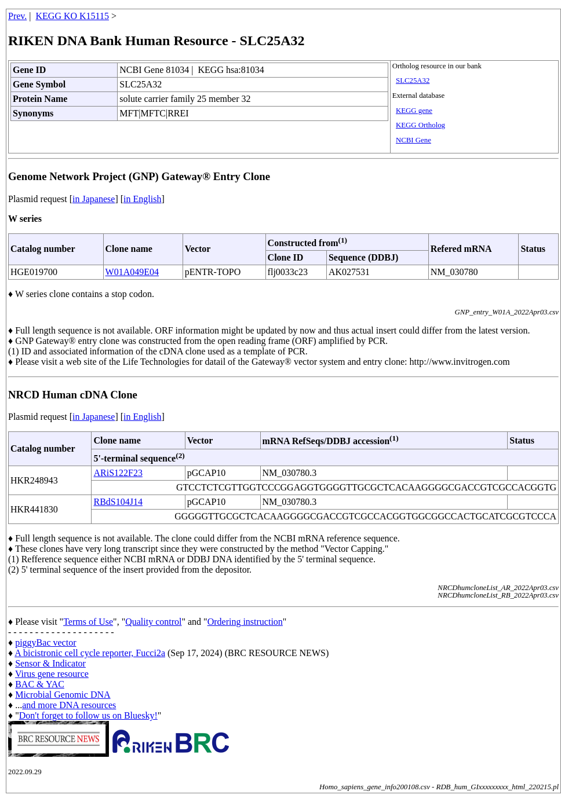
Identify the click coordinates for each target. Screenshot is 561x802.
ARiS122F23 (117, 473)
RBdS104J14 (117, 502)
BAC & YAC (39, 684)
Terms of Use (88, 622)
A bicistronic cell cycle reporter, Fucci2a (89, 653)
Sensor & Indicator (50, 663)
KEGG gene (414, 111)
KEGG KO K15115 (73, 16)
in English (142, 199)
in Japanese (93, 199)
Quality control (153, 622)
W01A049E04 (132, 272)
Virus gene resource (52, 674)
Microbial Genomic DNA (62, 695)
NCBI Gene (413, 140)
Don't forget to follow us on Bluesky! (88, 715)
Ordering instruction (245, 622)
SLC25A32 (412, 80)
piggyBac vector (45, 642)
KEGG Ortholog (420, 125)
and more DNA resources (69, 705)
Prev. (17, 16)
